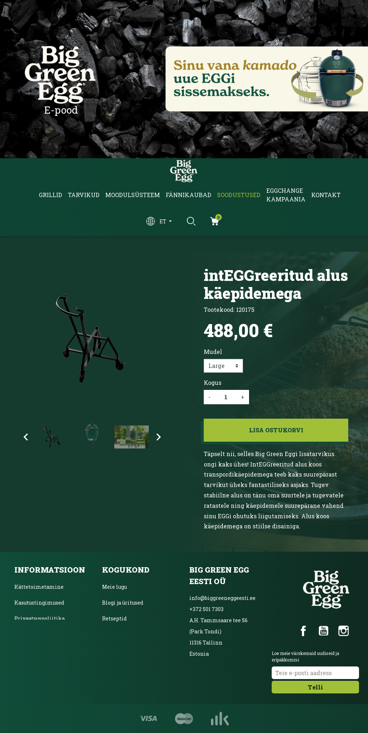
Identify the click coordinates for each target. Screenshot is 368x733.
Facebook (303, 631)
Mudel (213, 351)
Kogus (212, 382)
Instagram (343, 631)
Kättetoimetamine (39, 586)
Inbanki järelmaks (38, 634)
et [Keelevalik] (163, 221)
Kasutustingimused (39, 602)
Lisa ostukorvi (276, 430)
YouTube (323, 631)
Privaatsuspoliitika (39, 618)
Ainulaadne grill (123, 634)
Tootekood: (219, 309)
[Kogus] (225, 397)
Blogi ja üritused (122, 602)
